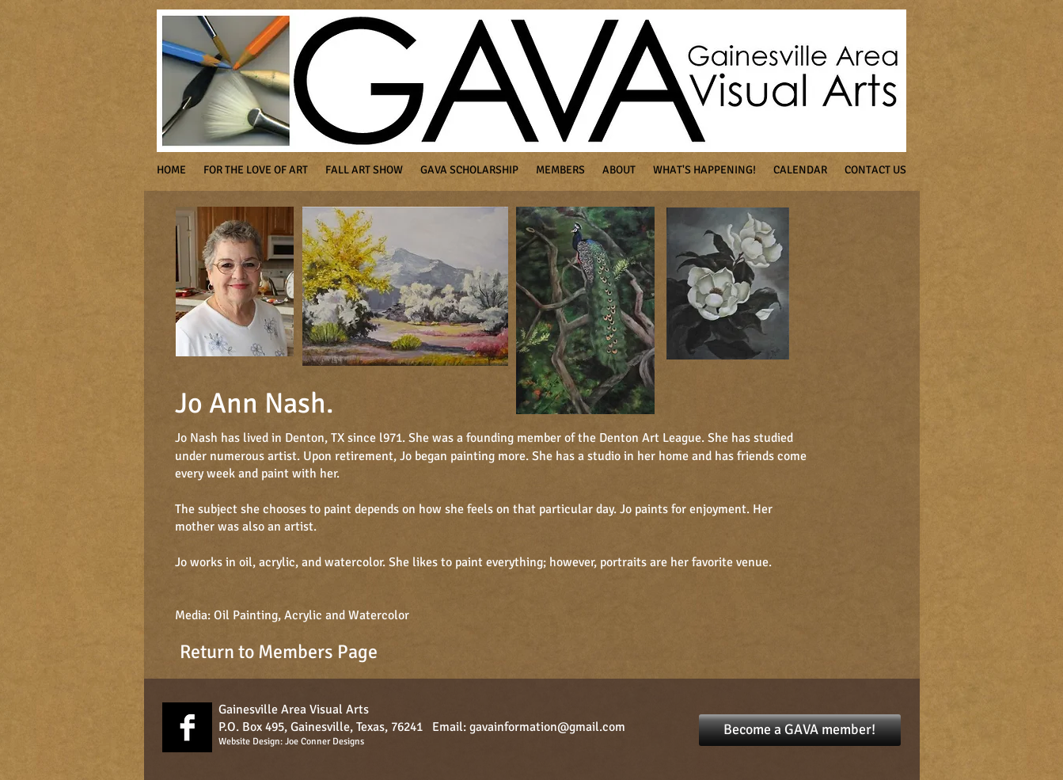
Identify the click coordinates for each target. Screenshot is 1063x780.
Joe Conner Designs (324, 742)
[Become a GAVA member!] (800, 730)
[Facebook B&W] (187, 727)
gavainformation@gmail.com (547, 727)
